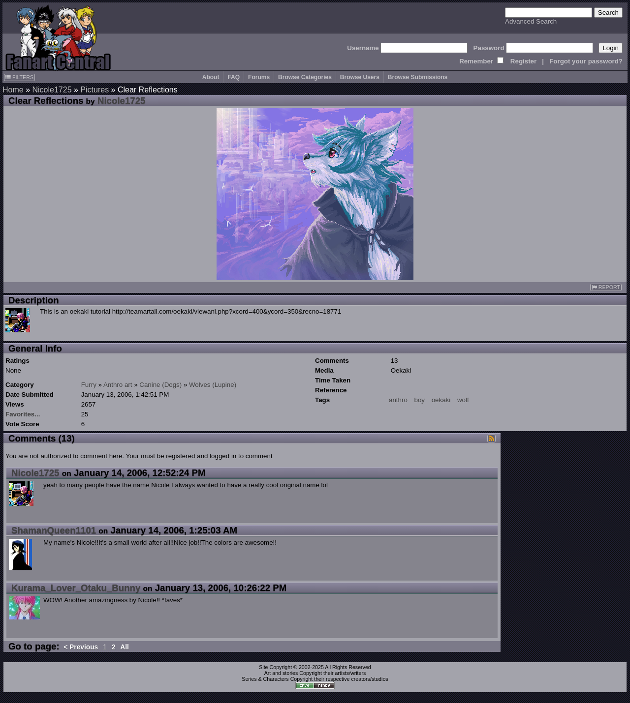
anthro (398, 400)
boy (419, 400)
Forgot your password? (586, 61)
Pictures (94, 90)
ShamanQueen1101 (53, 530)
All (124, 647)
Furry (88, 384)
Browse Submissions (417, 77)
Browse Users (359, 77)
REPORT (606, 287)
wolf (463, 400)
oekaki (441, 400)
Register (523, 61)
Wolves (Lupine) (212, 384)
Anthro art (117, 384)
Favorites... (22, 414)
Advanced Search (531, 21)
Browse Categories (305, 77)
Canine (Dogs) (160, 384)
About (211, 77)
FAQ (233, 77)
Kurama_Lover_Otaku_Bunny (75, 588)
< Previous (80, 647)
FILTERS (19, 77)
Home (13, 90)
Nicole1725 (51, 90)
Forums (259, 77)
